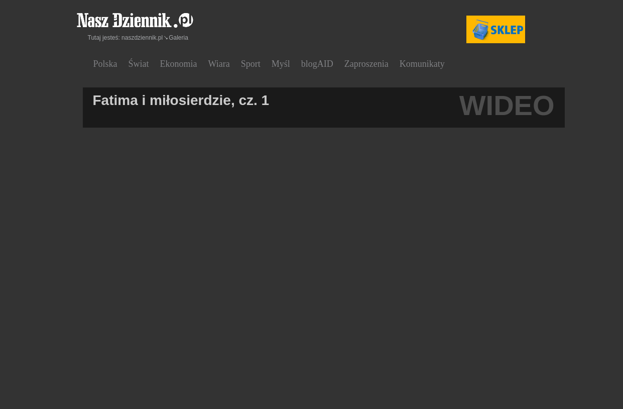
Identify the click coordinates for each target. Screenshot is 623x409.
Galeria (178, 37)
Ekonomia (178, 64)
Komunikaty (422, 64)
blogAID (317, 64)
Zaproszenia (366, 64)
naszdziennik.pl (142, 37)
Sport (251, 64)
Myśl (281, 64)
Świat (139, 64)
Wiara (219, 64)
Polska (105, 64)
